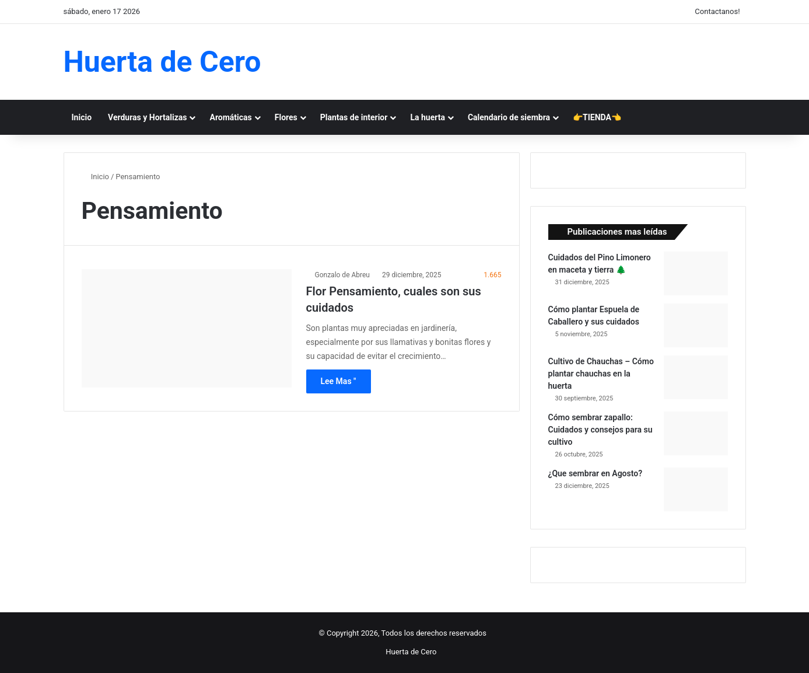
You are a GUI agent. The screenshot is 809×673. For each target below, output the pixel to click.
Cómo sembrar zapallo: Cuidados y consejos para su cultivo (600, 430)
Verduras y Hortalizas (147, 117)
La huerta (427, 117)
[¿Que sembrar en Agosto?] (696, 489)
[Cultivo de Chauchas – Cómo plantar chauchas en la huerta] (696, 377)
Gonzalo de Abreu (342, 275)
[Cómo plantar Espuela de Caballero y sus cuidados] (696, 325)
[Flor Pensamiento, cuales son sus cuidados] (187, 328)
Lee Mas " (338, 381)
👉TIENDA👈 (597, 117)
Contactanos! (717, 11)
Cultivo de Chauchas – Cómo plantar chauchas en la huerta (601, 373)
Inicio (82, 117)
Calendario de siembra (509, 117)
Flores (286, 117)
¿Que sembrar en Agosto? (595, 473)
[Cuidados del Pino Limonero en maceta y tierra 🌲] (696, 273)
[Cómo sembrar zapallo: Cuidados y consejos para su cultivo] (696, 433)
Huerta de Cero (411, 651)
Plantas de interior (354, 117)
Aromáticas (230, 117)
